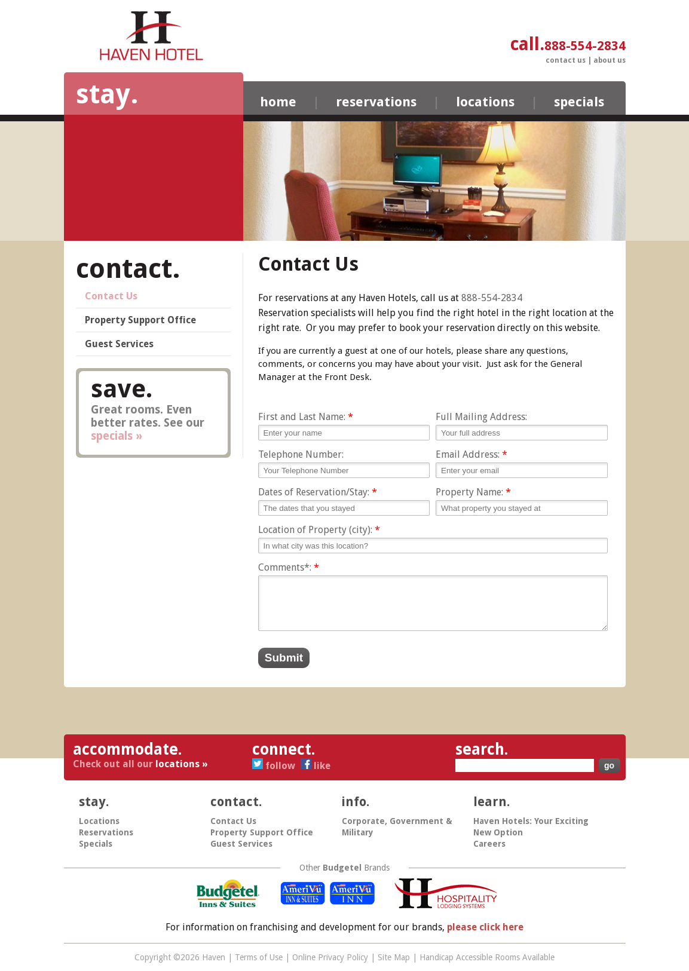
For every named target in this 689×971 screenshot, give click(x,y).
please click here (485, 927)
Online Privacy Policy (330, 957)
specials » (116, 436)
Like (315, 765)
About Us (609, 60)
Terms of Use (259, 957)
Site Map (394, 957)
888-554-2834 (491, 298)
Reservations (376, 101)
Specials (579, 101)
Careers (489, 844)
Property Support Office (140, 320)
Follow (275, 765)
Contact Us (566, 60)
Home (278, 101)
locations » (181, 764)
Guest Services (119, 344)
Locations (485, 101)
